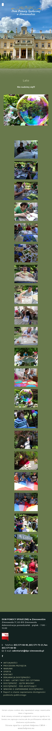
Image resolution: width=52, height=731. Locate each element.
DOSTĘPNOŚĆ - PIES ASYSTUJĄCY (20, 686)
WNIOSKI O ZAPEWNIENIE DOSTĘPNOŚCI (23, 689)
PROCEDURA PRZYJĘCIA (14, 665)
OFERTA (7, 671)
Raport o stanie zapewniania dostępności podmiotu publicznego (24, 693)
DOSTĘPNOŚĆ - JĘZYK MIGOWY (18, 683)
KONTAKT (8, 674)
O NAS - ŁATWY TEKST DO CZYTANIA (21, 680)
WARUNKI (8, 668)
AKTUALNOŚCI (10, 663)
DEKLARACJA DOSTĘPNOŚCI (16, 677)
